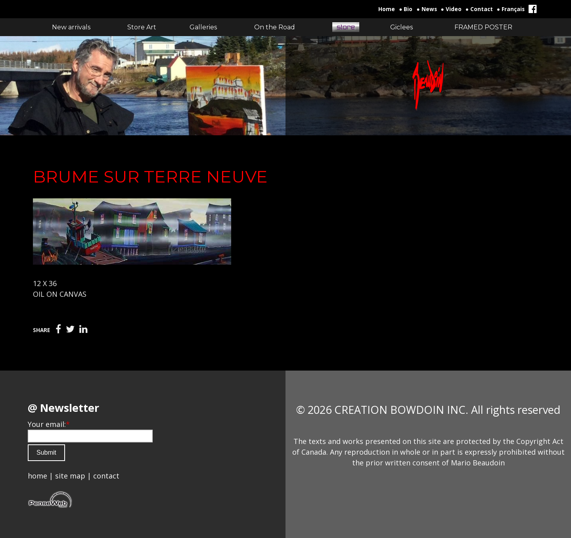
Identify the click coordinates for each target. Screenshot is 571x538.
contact (106, 475)
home (37, 475)
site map (70, 475)
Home (386, 9)
